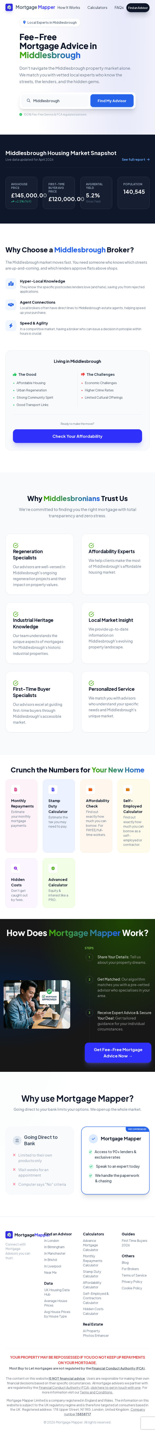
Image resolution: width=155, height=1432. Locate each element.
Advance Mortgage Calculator (90, 1245)
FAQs (119, 7)
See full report (136, 159)
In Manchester (54, 1253)
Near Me (50, 1272)
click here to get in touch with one (116, 1387)
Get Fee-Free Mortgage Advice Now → (118, 1052)
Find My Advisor (112, 100)
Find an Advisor (138, 8)
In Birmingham (54, 1247)
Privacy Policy (132, 1281)
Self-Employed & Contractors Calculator (96, 1298)
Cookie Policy (132, 1288)
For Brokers (130, 1269)
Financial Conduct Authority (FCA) (118, 1368)
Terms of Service (134, 1275)
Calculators (97, 7)
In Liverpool (52, 1266)
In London (51, 1240)
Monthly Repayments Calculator (92, 1260)
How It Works (69, 7)
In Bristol (50, 1260)
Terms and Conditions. (96, 1392)
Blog (125, 1262)
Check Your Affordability (77, 436)
